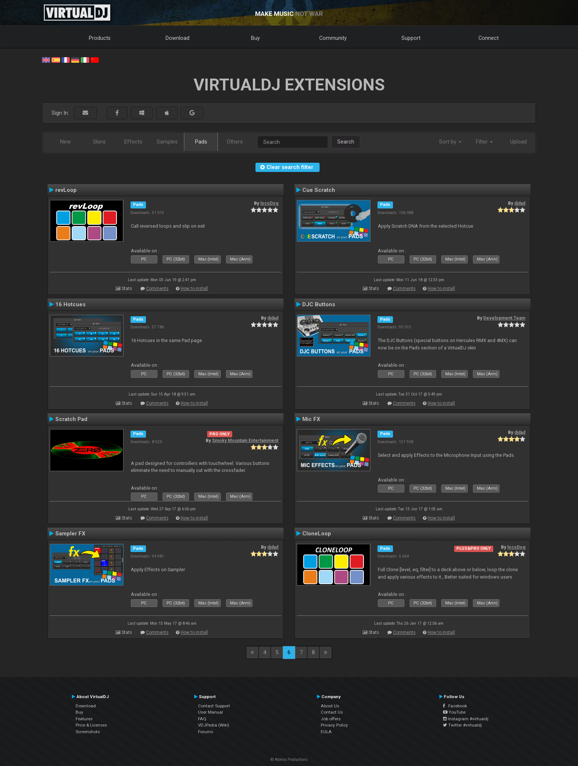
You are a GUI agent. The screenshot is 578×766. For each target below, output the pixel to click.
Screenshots (88, 731)
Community (333, 38)
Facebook (455, 705)
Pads (201, 141)
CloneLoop (316, 533)
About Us (330, 705)
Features (84, 718)
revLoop (66, 190)
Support (411, 38)
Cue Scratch (318, 190)
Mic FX (311, 419)
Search (345, 141)
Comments (157, 288)
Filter (484, 141)
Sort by (450, 141)
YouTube (454, 712)
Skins (99, 141)
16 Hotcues (70, 304)
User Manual (210, 712)
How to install (194, 288)
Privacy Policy (334, 725)
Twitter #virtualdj (462, 725)
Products (100, 38)
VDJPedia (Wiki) (213, 725)
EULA (326, 731)
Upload (518, 141)
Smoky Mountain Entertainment (245, 440)
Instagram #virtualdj (465, 718)
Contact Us (332, 712)
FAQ (202, 718)
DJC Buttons (318, 304)
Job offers (331, 718)
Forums (205, 731)
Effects (133, 141)
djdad (519, 203)
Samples (167, 141)
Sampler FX (70, 533)
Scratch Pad (71, 419)
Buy (255, 38)
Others (235, 141)
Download (177, 38)
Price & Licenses (91, 725)
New (65, 141)
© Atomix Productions (289, 759)
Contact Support (214, 705)
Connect (488, 38)
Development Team (504, 318)
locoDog (269, 203)
